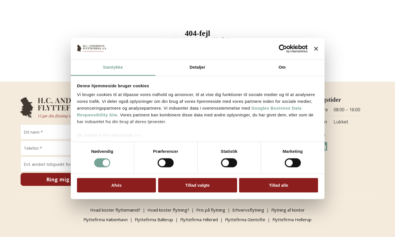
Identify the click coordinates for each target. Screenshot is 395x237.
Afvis (116, 185)
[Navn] (62, 132)
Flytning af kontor (288, 210)
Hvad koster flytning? (168, 210)
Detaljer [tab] (198, 67)
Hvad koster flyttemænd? (115, 210)
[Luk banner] (316, 49)
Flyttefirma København (105, 219)
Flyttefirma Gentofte (245, 219)
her (138, 135)
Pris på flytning (210, 210)
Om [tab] (282, 67)
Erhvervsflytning (248, 210)
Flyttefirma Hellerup (292, 219)
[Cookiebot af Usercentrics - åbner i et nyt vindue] (283, 48)
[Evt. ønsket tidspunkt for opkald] (62, 164)
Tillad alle (278, 185)
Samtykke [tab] (113, 67)
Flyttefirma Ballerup (154, 219)
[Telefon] (62, 148)
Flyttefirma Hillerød (199, 219)
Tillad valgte (197, 185)
